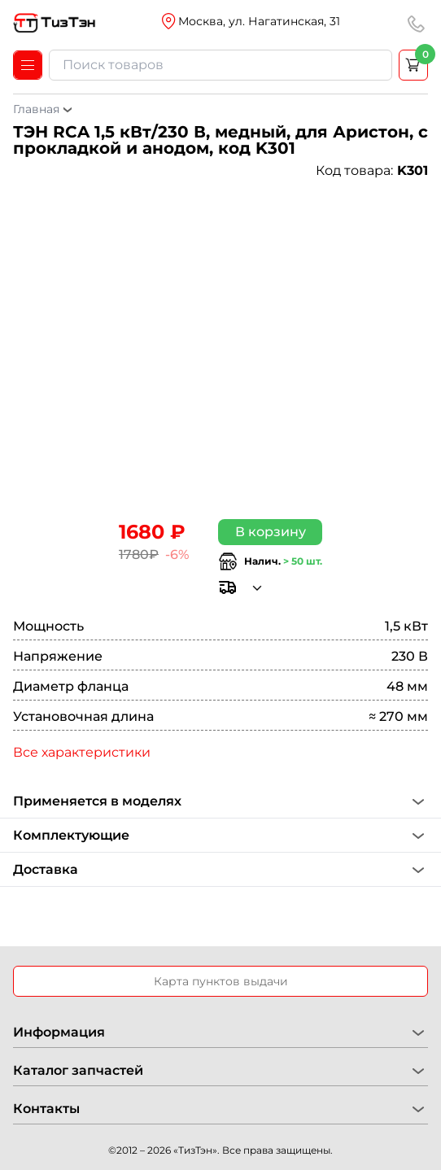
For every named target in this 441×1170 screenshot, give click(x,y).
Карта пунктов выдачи (221, 981)
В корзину (270, 531)
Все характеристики (82, 752)
